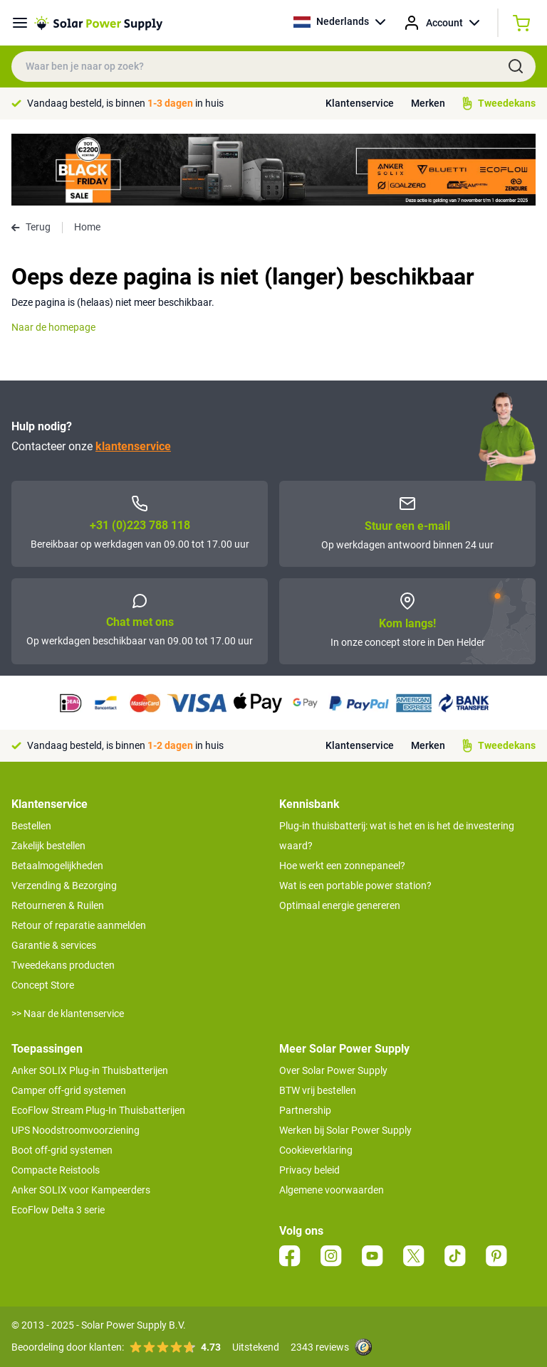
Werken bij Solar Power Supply (345, 1130)
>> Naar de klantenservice (67, 1013)
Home (87, 227)
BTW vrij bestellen (317, 1090)
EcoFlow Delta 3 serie (58, 1210)
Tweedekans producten (63, 965)
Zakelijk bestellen (48, 845)
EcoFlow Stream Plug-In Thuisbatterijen (98, 1110)
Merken (428, 103)
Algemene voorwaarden (331, 1190)
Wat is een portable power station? (355, 885)
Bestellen (31, 825)
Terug (31, 227)
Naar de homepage (53, 327)
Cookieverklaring (316, 1150)
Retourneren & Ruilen (57, 905)
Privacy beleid (309, 1170)
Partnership (305, 1110)
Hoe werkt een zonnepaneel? (342, 865)
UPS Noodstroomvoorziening (75, 1130)
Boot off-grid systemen (62, 1150)
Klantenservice (359, 103)
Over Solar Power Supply (333, 1070)
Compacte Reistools (55, 1170)
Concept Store (42, 985)
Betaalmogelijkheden (57, 865)
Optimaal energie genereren (339, 905)
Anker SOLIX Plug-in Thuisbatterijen (89, 1070)
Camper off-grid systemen (68, 1090)
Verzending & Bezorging (64, 885)
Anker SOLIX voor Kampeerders (80, 1190)
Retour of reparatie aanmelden (78, 925)
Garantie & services (53, 945)
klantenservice (133, 446)
